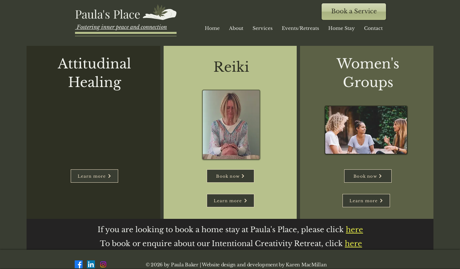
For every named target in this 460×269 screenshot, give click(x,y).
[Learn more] (94, 176)
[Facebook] (79, 264)
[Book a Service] (354, 11)
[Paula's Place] (109, 13)
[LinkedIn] (91, 264)
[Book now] (230, 176)
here (353, 243)
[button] (300, 28)
